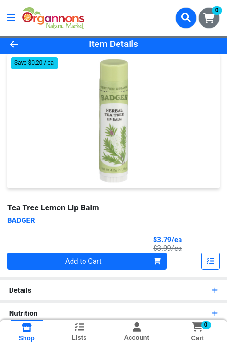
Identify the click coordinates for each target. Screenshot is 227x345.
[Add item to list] (210, 261)
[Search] (186, 17)
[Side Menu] (11, 18)
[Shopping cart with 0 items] (209, 18)
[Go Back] (33, 44)
